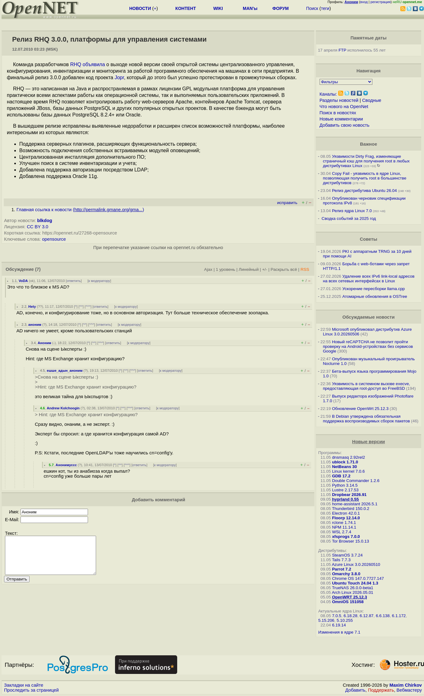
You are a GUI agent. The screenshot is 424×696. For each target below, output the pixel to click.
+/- (264, 269)
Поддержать (381, 690)
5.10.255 (345, 620)
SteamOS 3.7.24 (347, 555)
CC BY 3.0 (37, 226)
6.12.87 (366, 615)
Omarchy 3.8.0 (346, 573)
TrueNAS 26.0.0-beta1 (352, 587)
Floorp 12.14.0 (346, 518)
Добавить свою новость (345, 125)
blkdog (44, 220)
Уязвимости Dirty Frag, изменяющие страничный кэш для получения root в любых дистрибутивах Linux (366, 161)
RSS (305, 269)
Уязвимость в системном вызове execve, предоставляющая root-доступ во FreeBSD (366, 386)
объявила (94, 64)
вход (364, 2)
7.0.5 (336, 615)
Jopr (119, 77)
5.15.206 (326, 620)
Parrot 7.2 (341, 569)
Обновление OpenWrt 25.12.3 (360, 408)
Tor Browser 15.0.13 (350, 541)
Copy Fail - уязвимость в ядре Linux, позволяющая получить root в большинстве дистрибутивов (364, 178)
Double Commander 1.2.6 (356, 480)
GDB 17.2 (341, 476)
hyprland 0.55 (345, 499)
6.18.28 (350, 615)
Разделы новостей (339, 100)
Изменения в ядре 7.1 (339, 632)
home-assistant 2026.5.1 (354, 504)
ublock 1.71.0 (345, 462)
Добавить (355, 690)
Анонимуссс (66, 465)
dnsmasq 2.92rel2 (348, 457)
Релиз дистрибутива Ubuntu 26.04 (364, 190)
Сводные (371, 100)
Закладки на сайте (23, 685)
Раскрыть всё (284, 269)
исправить (287, 202)
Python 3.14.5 (344, 485)
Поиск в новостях (338, 112)
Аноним (44, 343)
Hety (32, 306)
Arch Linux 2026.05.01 (352, 592)
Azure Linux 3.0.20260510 (356, 564)
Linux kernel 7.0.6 (348, 471)
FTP (342, 50)
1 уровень (225, 269)
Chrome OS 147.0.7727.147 (358, 578)
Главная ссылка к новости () (80, 209)
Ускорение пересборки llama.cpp (373, 288)
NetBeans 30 (344, 466)
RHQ (75, 64)
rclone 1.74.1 (344, 522)
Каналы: (328, 94)
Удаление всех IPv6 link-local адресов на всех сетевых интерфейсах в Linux (369, 278)
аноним (34, 324)
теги (325, 8)
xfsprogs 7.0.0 (346, 536)
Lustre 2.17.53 (345, 490)
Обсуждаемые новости (369, 317)
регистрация (381, 2)
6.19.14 (339, 625)
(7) (38, 269)
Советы (368, 239)
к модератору (99, 281)
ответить (74, 281)
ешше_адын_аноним (65, 370)
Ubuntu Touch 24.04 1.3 (355, 583)
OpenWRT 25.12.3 (349, 597)
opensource (54, 239)
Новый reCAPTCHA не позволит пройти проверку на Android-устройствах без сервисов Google (368, 346)
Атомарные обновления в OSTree (374, 296)
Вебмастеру (409, 690)
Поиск (312, 8)
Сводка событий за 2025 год (349, 218)
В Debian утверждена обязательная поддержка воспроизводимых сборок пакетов (366, 418)
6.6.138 (382, 615)
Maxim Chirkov (405, 685)
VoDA (23, 281)
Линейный (249, 269)
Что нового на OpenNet (344, 106)
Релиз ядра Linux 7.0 (352, 210)
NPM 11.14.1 (344, 527)
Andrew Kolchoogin (63, 408)
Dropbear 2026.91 (349, 494)
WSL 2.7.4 (341, 532)
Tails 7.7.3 (341, 559)
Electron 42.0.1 (346, 513)
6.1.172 (399, 615)
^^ (81, 306)
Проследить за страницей (31, 690)
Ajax (208, 269)
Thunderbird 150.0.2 (350, 508)
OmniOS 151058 (348, 601)
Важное (368, 144)
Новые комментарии (341, 118)
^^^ (87, 306)
